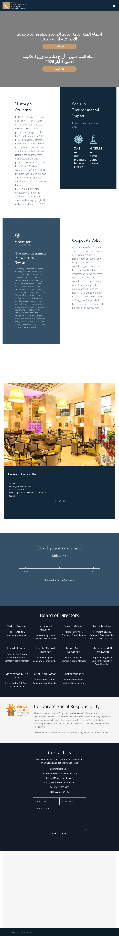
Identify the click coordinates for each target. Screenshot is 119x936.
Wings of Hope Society (69, 713)
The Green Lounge (54, 371)
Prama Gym (74, 371)
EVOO (88, 371)
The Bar (59, 376)
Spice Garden (102, 371)
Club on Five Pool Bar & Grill (25, 371)
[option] (26, 569)
